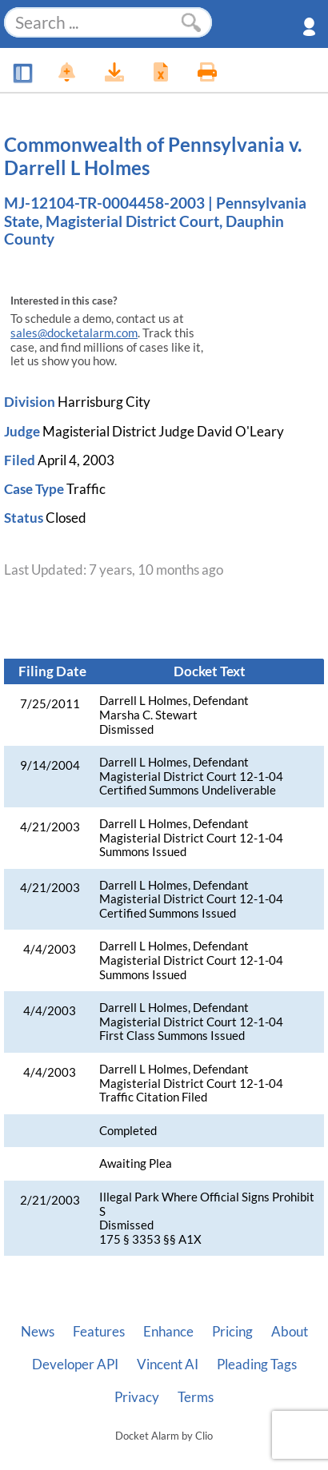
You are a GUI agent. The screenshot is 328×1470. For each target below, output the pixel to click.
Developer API (75, 1364)
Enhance (168, 1332)
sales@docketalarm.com (74, 333)
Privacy (136, 1397)
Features (99, 1332)
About (289, 1332)
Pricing (232, 1332)
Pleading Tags (257, 1364)
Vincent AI (167, 1364)
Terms (196, 1397)
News (37, 1332)
